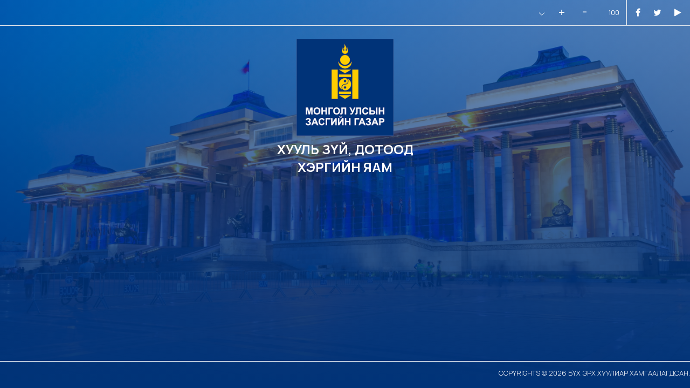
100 (614, 12)
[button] (540, 14)
